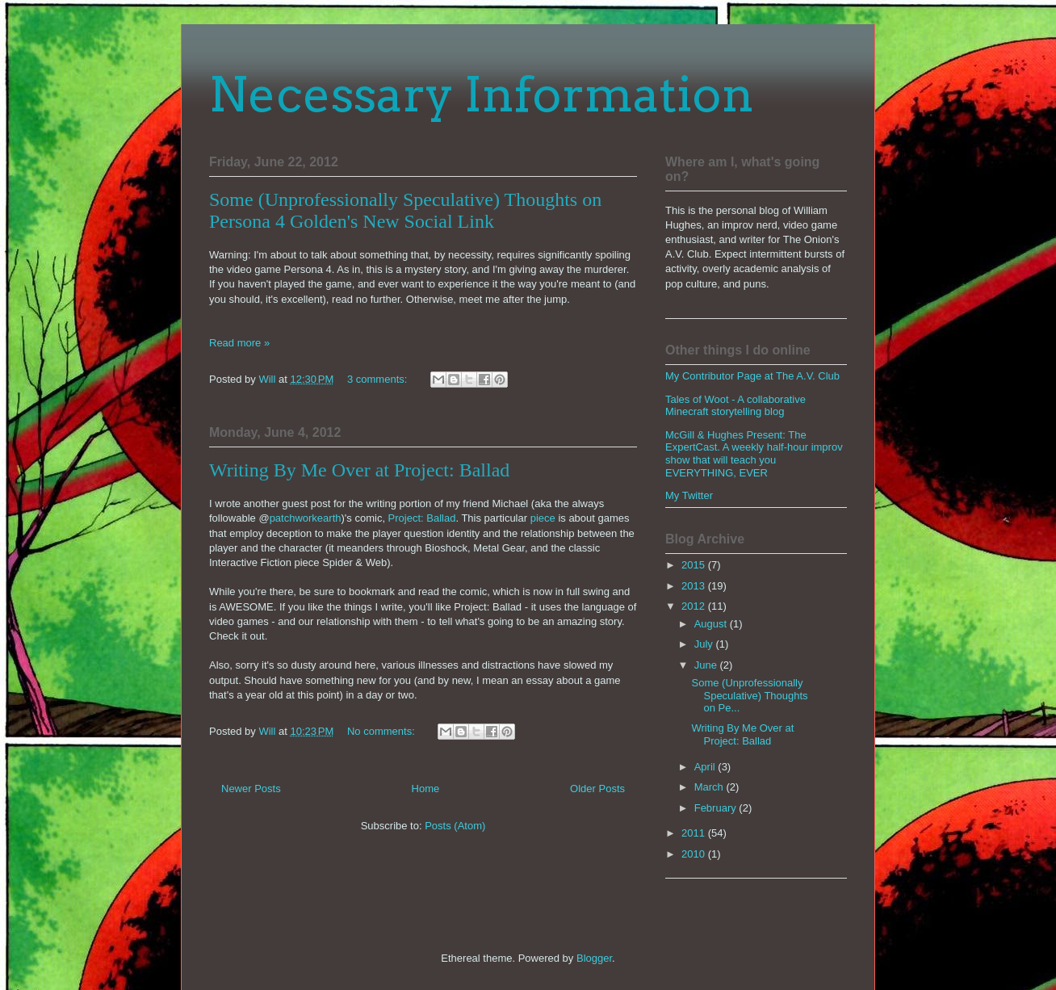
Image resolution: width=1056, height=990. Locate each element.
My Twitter (689, 495)
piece (542, 518)
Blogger (594, 958)
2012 (694, 606)
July (705, 644)
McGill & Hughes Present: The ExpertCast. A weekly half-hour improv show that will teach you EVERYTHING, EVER (754, 454)
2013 (694, 586)
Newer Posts (251, 788)
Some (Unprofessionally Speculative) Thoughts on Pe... (749, 695)
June (707, 665)
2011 (694, 833)
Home (426, 788)
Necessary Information (481, 94)
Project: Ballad (422, 518)
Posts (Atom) (455, 826)
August (712, 624)
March (710, 787)
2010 (694, 854)
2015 (694, 565)
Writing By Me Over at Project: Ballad (359, 469)
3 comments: (378, 379)
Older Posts (597, 788)
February (717, 808)
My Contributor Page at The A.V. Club (752, 376)
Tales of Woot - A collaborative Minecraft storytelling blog (735, 405)
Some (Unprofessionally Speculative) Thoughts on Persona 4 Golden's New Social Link (405, 210)
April (706, 767)
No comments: (382, 731)
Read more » (239, 343)
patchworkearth (306, 518)
